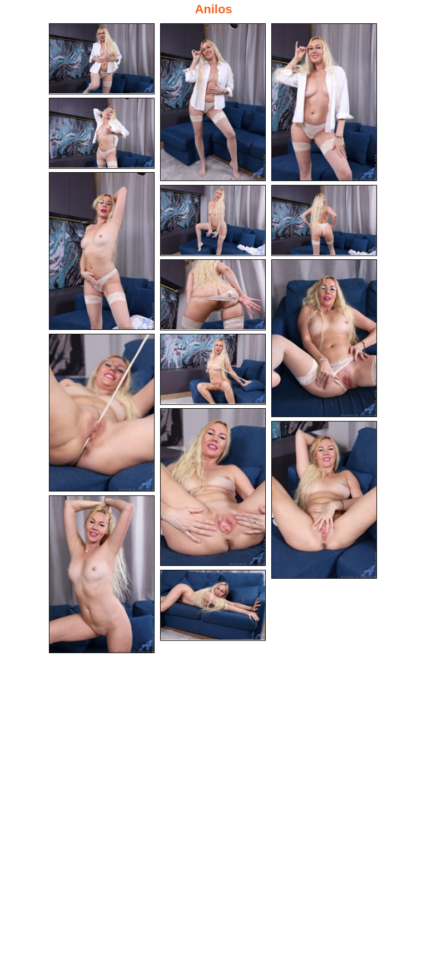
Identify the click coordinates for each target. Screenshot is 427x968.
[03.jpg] (324, 102)
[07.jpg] (324, 220)
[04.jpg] (102, 133)
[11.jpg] (213, 369)
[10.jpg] (102, 412)
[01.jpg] (102, 58)
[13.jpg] (324, 500)
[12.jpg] (213, 487)
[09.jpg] (324, 338)
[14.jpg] (102, 574)
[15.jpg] (213, 605)
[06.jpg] (213, 220)
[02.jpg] (213, 102)
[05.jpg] (102, 251)
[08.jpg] (213, 294)
